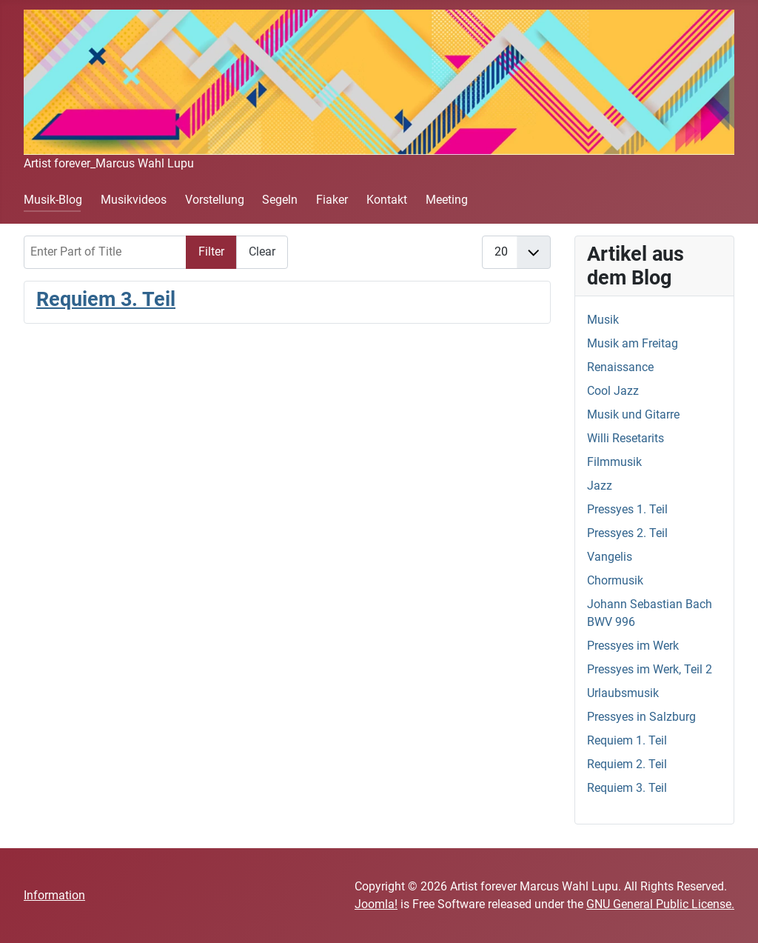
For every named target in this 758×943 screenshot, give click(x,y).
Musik (603, 320)
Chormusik (615, 580)
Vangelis (609, 557)
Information (54, 895)
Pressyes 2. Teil (627, 533)
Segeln (280, 200)
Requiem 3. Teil (105, 299)
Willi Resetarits (625, 438)
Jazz (599, 486)
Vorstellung (214, 200)
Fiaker (332, 200)
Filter (211, 251)
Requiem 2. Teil (627, 764)
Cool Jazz (613, 391)
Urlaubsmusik (623, 693)
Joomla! (376, 904)
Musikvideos (134, 200)
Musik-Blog (53, 200)
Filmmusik (614, 462)
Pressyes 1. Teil (627, 509)
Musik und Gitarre (633, 414)
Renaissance (620, 367)
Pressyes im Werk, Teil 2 (649, 669)
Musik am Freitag (632, 343)
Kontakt (386, 200)
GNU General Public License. (660, 904)
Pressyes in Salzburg (641, 717)
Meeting (447, 200)
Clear (262, 251)
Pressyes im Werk (633, 646)
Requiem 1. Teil (627, 740)
